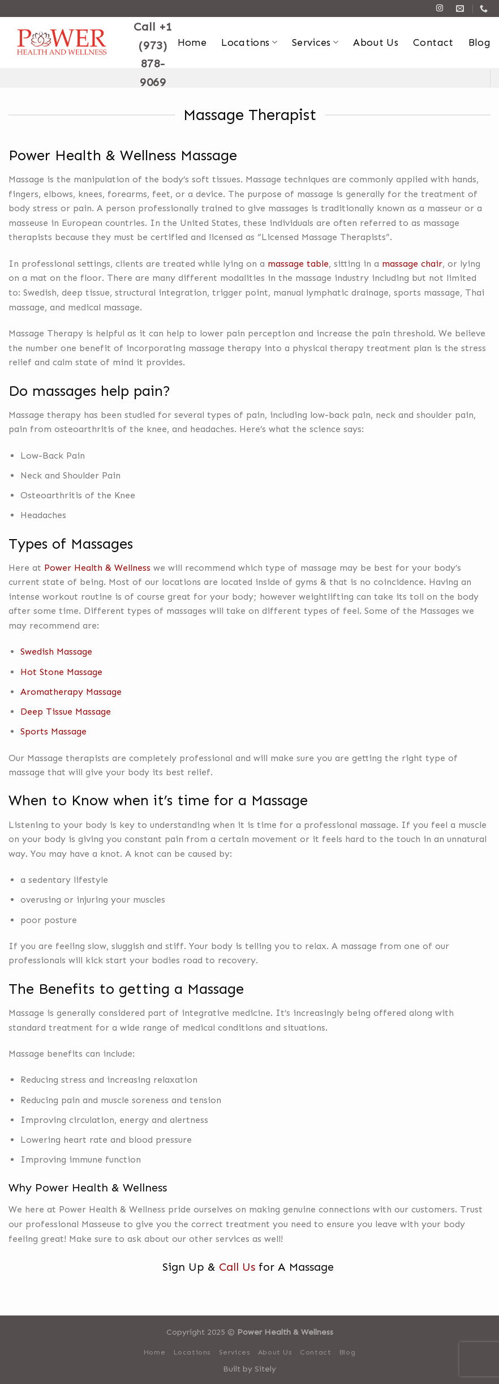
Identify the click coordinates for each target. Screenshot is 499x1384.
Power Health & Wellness (97, 567)
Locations (249, 42)
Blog (479, 42)
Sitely (265, 1369)
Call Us (237, 1267)
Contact (433, 42)
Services (315, 42)
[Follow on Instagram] (439, 8)
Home (192, 42)
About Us (375, 42)
